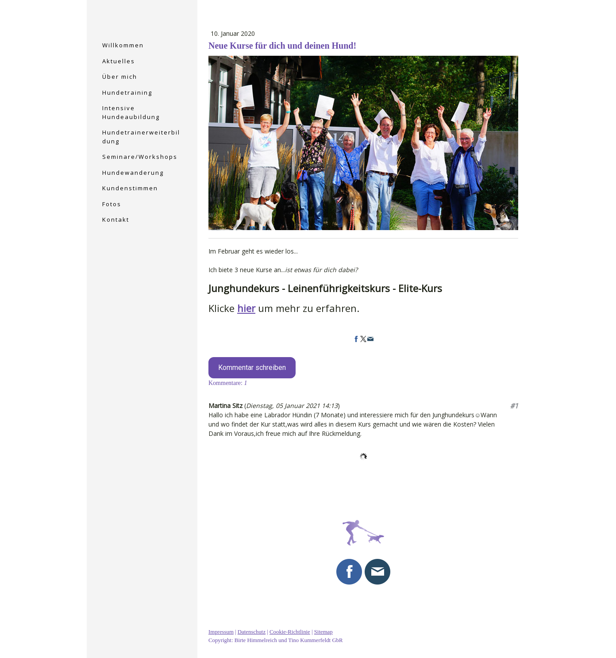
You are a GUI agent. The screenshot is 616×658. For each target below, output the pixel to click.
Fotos (111, 204)
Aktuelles (118, 61)
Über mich (119, 77)
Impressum (221, 632)
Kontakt (115, 219)
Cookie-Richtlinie (290, 632)
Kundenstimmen (130, 188)
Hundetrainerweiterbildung (141, 136)
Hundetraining (127, 92)
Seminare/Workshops (139, 157)
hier (246, 308)
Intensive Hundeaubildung (131, 112)
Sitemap (323, 632)
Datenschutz (252, 632)
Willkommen (123, 45)
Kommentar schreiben (252, 367)
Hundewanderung (133, 173)
